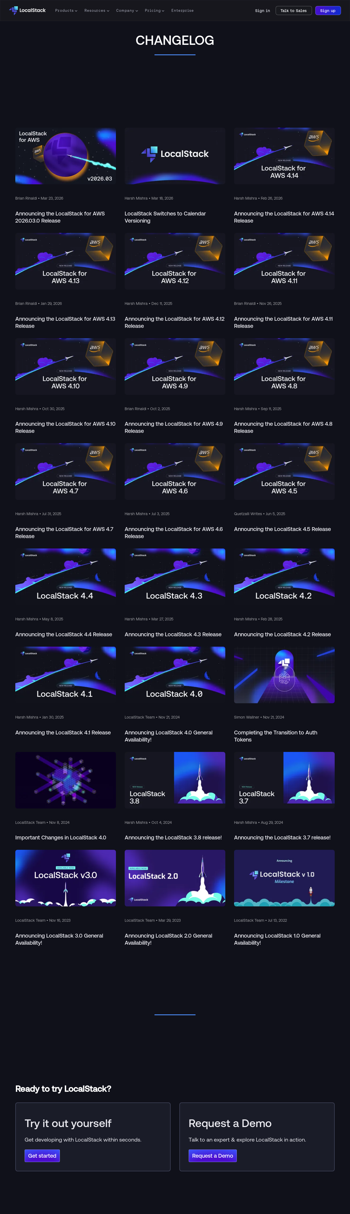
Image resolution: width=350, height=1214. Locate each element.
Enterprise (182, 10)
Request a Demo (212, 1155)
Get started (42, 1155)
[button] (65, 11)
